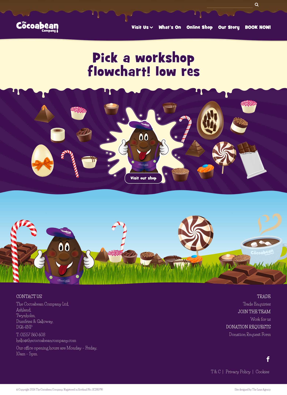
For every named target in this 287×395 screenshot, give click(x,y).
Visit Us (142, 27)
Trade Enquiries (257, 304)
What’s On (170, 27)
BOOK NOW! (258, 27)
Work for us (260, 319)
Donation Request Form (250, 334)
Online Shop (200, 27)
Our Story (229, 27)
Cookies (262, 371)
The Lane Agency (261, 389)
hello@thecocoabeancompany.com (46, 340)
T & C (216, 371)
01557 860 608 (32, 334)
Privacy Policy (238, 371)
